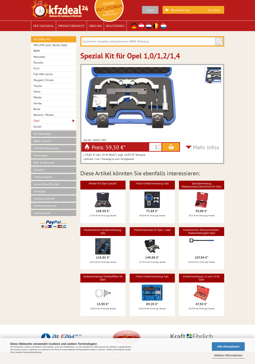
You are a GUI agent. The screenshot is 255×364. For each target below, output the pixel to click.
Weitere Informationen (228, 355)
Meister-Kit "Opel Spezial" (103, 183)
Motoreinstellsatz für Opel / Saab (152, 230)
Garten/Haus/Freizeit (46, 184)
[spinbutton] (153, 147)
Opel (36, 120)
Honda (37, 103)
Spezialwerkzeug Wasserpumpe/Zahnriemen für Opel (201, 185)
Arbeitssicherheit (44, 198)
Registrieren (115, 26)
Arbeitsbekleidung (45, 206)
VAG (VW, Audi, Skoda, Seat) (50, 45)
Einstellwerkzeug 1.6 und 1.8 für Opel (201, 278)
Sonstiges (39, 191)
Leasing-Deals (42, 213)
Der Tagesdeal (43, 26)
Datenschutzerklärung (32, 352)
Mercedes (39, 57)
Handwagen (40, 155)
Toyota (37, 86)
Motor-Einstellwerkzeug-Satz (152, 183)
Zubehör (38, 170)
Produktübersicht (71, 26)
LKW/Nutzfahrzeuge (45, 148)
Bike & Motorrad (43, 162)
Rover (36, 109)
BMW (36, 51)
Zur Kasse (214, 10)
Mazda (37, 97)
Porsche (38, 62)
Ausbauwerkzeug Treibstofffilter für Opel (103, 278)
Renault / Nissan (43, 115)
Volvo (36, 91)
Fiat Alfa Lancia (43, 74)
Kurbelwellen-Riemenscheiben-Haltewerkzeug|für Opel (201, 231)
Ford (36, 68)
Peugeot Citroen (43, 80)
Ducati (37, 126)
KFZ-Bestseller (42, 134)
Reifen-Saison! (42, 141)
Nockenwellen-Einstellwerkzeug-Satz (103, 231)
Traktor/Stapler (42, 177)
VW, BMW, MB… (42, 39)
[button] (160, 145)
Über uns (95, 26)
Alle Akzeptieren (228, 346)
